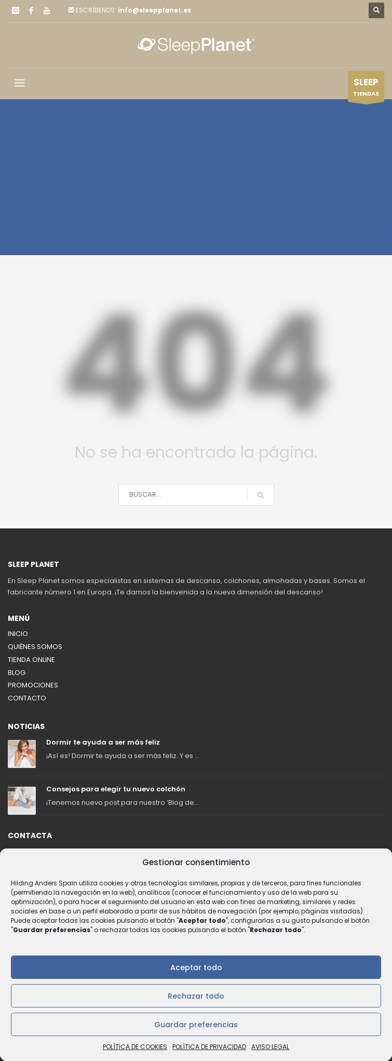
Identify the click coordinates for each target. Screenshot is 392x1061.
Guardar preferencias (196, 1024)
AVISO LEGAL (270, 1046)
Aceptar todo (196, 967)
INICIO (18, 634)
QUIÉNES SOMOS (35, 647)
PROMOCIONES (33, 685)
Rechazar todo (196, 996)
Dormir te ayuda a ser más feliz (103, 742)
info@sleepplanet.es (154, 10)
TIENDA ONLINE (31, 660)
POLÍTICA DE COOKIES (135, 1046)
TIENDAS (366, 89)
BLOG (16, 673)
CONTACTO (27, 698)
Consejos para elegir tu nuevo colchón (115, 789)
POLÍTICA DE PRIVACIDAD (209, 1046)
